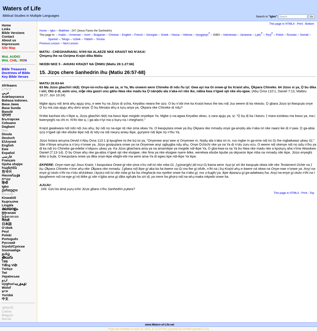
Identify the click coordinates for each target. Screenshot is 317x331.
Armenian (75, 34)
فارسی (7, 156)
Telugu (65, 39)
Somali (304, 34)
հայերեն (9, 168)
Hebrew (187, 34)
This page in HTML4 (282, 23)
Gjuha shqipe (12, 164)
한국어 (7, 171)
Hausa (176, 34)
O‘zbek (7, 227)
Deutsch (8, 138)
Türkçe (7, 269)
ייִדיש (5, 291)
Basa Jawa (10, 104)
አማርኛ (6, 89)
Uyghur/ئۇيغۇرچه (14, 284)
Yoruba (100, 39)
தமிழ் (6, 254)
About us (9, 40)
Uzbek (77, 39)
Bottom (309, 23)
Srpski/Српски (13, 246)
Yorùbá (7, 295)
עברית (6, 179)
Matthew (64, 30)
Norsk (6, 319)
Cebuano (9, 123)
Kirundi (7, 194)
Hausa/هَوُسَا (11, 175)
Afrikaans (9, 85)
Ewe (5, 149)
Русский (8, 242)
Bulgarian (99, 34)
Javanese (246, 34)
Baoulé (7, 111)
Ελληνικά (9, 141)
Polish (280, 34)
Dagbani (8, 126)
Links (6, 29)
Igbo (5, 186)
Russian (292, 34)
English (8, 145)
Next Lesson (70, 43)
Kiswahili (9, 198)
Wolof (6, 287)
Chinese (114, 34)
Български (10, 119)
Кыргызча (10, 201)
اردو (4, 280)
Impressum (10, 44)
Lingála (7, 205)
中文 (5, 299)
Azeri (87, 34)
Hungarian (202, 34)
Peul (5, 231)
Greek (164, 34)
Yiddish (88, 39)
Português (10, 239)
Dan (5, 130)
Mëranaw (9, 213)
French (138, 34)
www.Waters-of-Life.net (159, 324)
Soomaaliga (11, 250)
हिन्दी (5, 183)
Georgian (151, 34)
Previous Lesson (49, 43)
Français (8, 160)
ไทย (5, 261)
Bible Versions (13, 33)
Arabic (62, 34)
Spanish (53, 39)
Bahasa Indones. (15, 100)
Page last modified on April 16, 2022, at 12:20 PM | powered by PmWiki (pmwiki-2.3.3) (158, 329)
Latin (258, 34)
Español (8, 153)
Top (312, 192)
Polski (6, 235)
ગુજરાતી (7, 307)
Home (6, 25)
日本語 (7, 224)
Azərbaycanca (13, 96)
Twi (4, 272)
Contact (8, 36)
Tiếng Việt (9, 265)
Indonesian (230, 34)
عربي (5, 93)
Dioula (7, 134)
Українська (10, 276)
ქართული (10, 190)
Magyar (7, 315)
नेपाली (5, 220)
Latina (6, 311)
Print (300, 23)
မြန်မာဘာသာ (10, 216)
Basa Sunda (11, 108)
